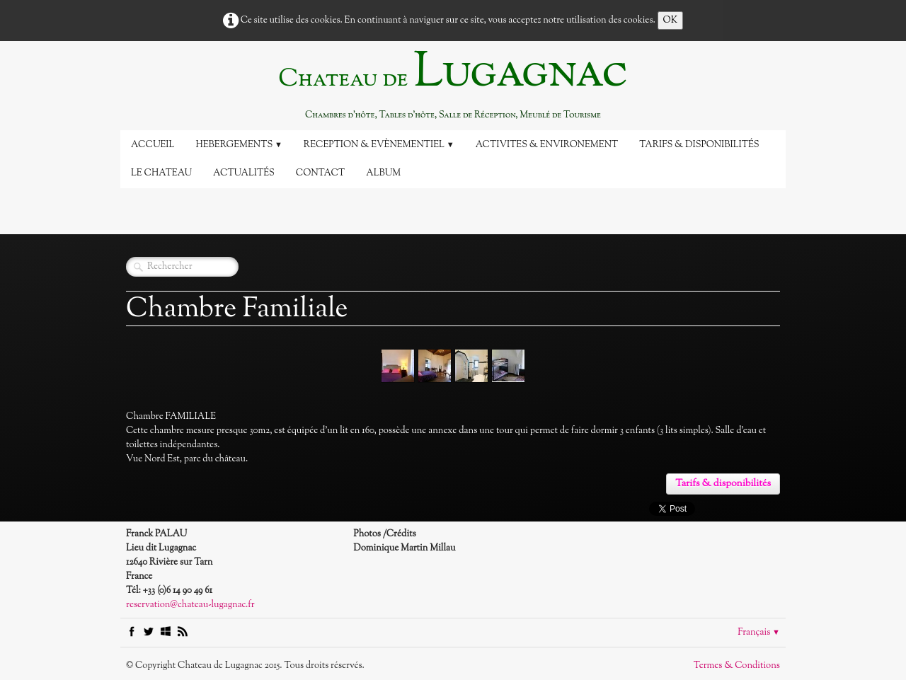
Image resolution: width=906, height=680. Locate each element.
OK (670, 20)
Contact (320, 173)
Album (383, 173)
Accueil (152, 145)
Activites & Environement (547, 145)
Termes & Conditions (737, 665)
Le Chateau (161, 173)
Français (759, 632)
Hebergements (238, 145)
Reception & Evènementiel (379, 145)
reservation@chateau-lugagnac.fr (190, 605)
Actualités (244, 173)
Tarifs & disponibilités (699, 145)
